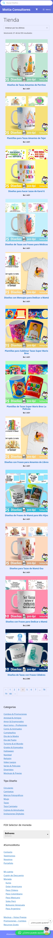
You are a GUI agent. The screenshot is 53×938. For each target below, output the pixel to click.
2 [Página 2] (14, 689)
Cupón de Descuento (14, 875)
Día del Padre (10, 740)
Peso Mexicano (13, 897)
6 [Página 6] (31, 689)
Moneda (8, 879)
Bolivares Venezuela (15, 905)
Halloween (9, 751)
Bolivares (9, 833)
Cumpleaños (10, 732)
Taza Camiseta (10, 806)
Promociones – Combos (15, 920)
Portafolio (8, 863)
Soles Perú (11, 901)
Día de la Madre (11, 736)
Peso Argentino (13, 908)
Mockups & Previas (13, 773)
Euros (8, 882)
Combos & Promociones (15, 714)
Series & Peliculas (12, 765)
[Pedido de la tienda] (26, 27)
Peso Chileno (12, 890)
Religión (7, 758)
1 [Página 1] (10, 689)
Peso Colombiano (14, 893)
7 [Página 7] (35, 689)
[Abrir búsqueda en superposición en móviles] (26, 3)
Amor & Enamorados (14, 721)
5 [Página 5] (27, 689)
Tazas (6, 802)
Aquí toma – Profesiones (15, 725)
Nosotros (8, 859)
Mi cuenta (8, 871)
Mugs (6, 799)
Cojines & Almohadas (14, 810)
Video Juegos (10, 762)
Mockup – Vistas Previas (15, 917)
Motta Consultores (16, 9)
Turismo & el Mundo (13, 743)
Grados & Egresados (13, 747)
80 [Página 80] (10, 693)
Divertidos (8, 769)
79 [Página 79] (6, 693)
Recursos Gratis (11, 924)
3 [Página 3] (18, 689)
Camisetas (9, 791)
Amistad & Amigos (12, 717)
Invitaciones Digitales (14, 813)
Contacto (8, 852)
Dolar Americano (14, 886)
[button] (33, 932)
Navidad (8, 754)
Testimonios (9, 855)
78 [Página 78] (44, 689)
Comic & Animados (13, 728)
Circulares (8, 787)
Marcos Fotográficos (13, 795)
